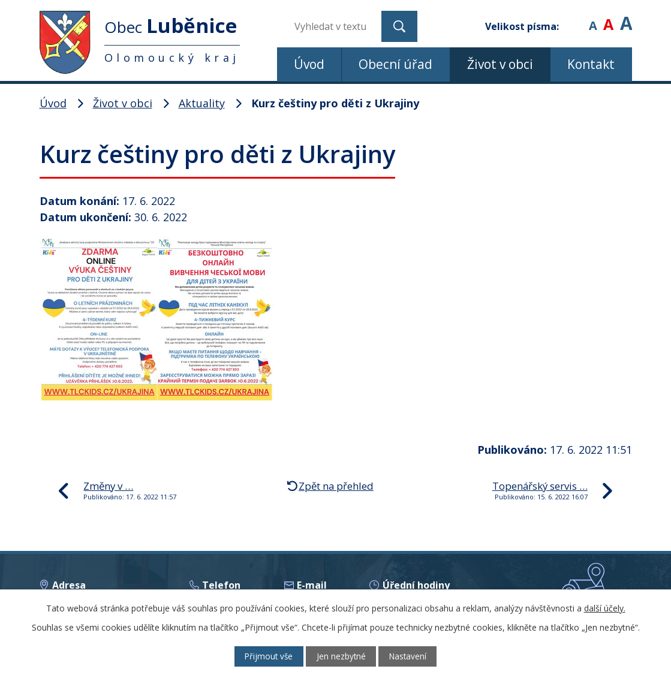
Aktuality (202, 103)
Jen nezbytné (341, 656)
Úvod (309, 64)
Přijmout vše (263, 656)
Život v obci (500, 64)
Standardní (608, 17)
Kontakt (591, 64)
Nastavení (412, 656)
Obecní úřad (395, 64)
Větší (626, 17)
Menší (593, 17)
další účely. (604, 607)
